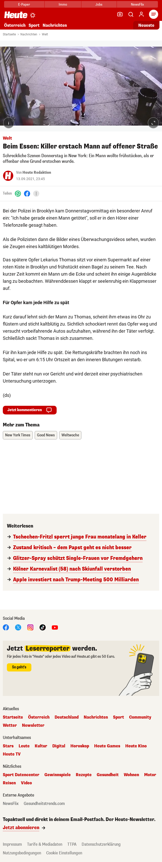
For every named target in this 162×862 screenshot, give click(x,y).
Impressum (12, 844)
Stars (8, 746)
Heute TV (12, 754)
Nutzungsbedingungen (22, 853)
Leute (24, 746)
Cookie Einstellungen (64, 853)
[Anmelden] (141, 14)
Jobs (98, 4)
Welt (45, 34)
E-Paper (24, 4)
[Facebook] (27, 193)
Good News (46, 435)
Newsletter (33, 725)
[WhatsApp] (18, 193)
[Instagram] (30, 627)
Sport (34, 25)
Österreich (15, 25)
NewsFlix (137, 4)
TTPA (72, 844)
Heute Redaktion (36, 172)
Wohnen (131, 774)
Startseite (9, 34)
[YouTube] (55, 627)
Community (140, 717)
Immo (63, 4)
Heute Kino (136, 746)
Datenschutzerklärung (101, 844)
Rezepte (84, 774)
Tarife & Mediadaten (44, 844)
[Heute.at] (16, 14)
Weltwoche (70, 435)
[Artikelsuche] (131, 14)
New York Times (17, 435)
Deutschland (67, 717)
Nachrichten (55, 25)
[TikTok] (43, 627)
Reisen (9, 783)
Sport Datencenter (21, 774)
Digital (58, 746)
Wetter (10, 725)
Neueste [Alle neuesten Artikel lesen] (146, 25)
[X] (18, 627)
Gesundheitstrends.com (44, 803)
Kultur (41, 746)
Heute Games (107, 746)
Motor (150, 774)
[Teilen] (36, 193)
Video (26, 783)
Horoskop (79, 746)
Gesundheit (108, 774)
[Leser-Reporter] (120, 14)
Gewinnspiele (57, 774)
